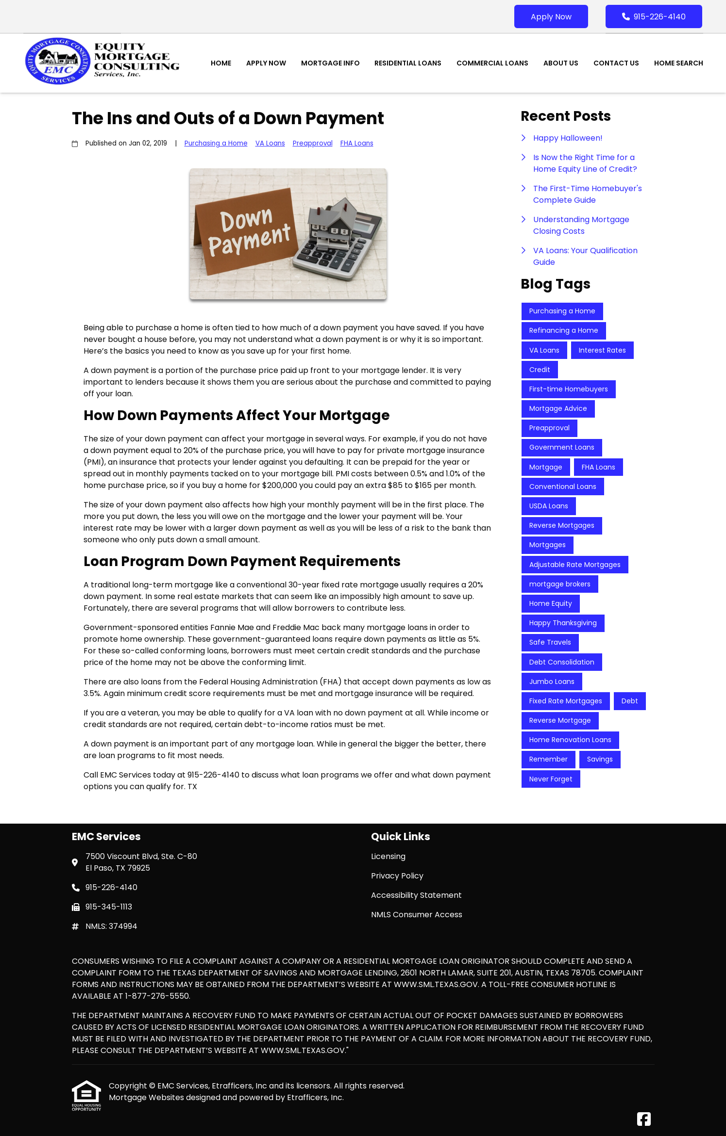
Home (221, 63)
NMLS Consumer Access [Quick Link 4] (416, 914)
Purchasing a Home (216, 143)
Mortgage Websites (147, 1097)
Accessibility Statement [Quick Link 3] (416, 895)
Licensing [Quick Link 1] (388, 856)
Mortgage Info (330, 63)
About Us (560, 63)
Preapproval (313, 143)
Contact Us (616, 63)
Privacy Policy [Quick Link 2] (397, 875)
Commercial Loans (492, 63)
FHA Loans (356, 143)
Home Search (678, 63)
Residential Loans (407, 63)
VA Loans (270, 143)
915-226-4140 (654, 16)
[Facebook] (644, 1119)
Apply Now (551, 16)
